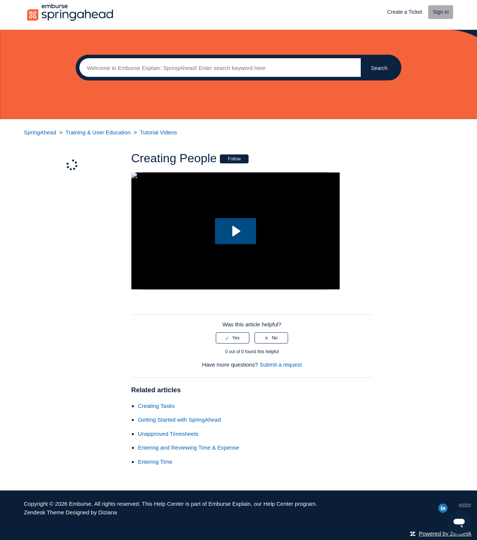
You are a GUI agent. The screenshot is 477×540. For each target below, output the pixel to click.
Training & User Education (98, 132)
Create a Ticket (404, 12)
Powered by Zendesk (445, 533)
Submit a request (280, 364)
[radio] (232, 338)
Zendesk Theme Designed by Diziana (70, 512)
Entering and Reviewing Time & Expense (188, 447)
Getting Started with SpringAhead (179, 419)
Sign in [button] (441, 12)
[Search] (218, 68)
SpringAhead (40, 132)
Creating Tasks (156, 406)
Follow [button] (234, 159)
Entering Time (155, 461)
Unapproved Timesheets (168, 434)
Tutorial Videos (158, 132)
